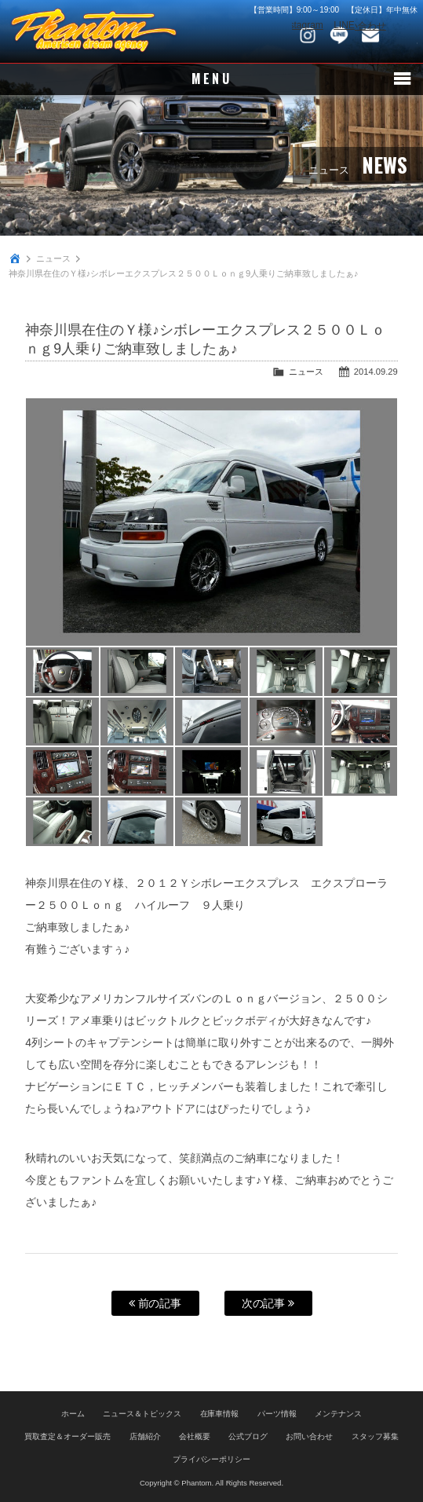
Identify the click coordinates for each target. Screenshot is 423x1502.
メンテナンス (338, 1413)
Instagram (307, 35)
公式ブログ (248, 1436)
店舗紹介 (145, 1436)
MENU (211, 79)
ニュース (53, 258)
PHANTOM (94, 31)
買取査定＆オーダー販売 (67, 1436)
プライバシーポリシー (212, 1459)
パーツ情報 (277, 1413)
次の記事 (268, 1303)
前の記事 (155, 1303)
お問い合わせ (370, 35)
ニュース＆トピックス (142, 1413)
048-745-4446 (402, 35)
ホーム (73, 1413)
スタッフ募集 (375, 1436)
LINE (339, 35)
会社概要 (194, 1436)
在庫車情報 (219, 1413)
